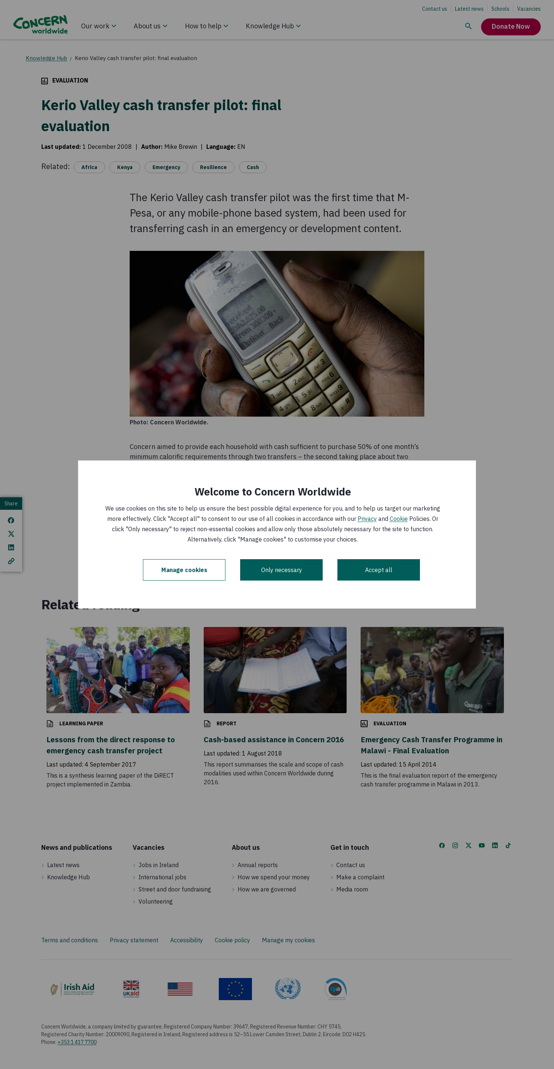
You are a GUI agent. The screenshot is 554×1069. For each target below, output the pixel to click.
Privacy (367, 518)
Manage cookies (184, 570)
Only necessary (281, 570)
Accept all (378, 570)
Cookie (399, 518)
